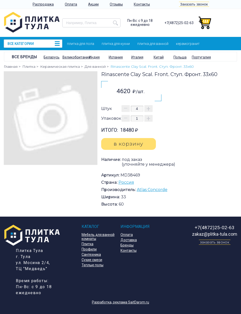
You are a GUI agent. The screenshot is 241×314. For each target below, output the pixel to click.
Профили (89, 249)
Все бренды (24, 56)
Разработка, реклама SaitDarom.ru (120, 302)
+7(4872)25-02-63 (179, 23)
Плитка (87, 244)
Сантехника (91, 255)
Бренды (127, 245)
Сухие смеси (92, 260)
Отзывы (116, 4)
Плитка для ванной (152, 44)
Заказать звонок (194, 4)
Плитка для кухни (116, 44)
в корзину (128, 144)
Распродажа (43, 4)
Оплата (71, 4)
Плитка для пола (80, 44)
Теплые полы (92, 265)
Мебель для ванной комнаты (98, 237)
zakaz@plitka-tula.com (214, 234)
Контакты (142, 4)
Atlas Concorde (152, 189)
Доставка (128, 240)
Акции (93, 4)
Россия (126, 182)
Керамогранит (188, 44)
